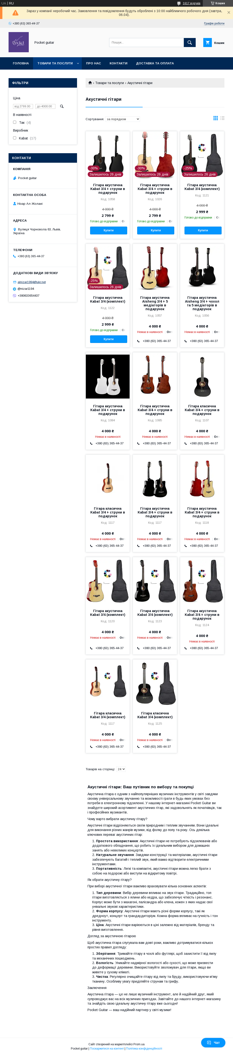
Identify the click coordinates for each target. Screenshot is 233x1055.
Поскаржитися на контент (107, 1048)
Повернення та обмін (33, 75)
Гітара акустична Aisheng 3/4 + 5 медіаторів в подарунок (155, 303)
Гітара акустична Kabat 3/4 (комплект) (202, 187)
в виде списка (222, 119)
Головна (21, 63)
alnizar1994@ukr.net (32, 282)
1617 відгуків (191, 3)
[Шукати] (190, 42)
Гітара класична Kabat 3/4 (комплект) (107, 715)
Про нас (93, 63)
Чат (213, 1043)
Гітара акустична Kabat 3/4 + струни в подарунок (107, 189)
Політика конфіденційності (144, 1048)
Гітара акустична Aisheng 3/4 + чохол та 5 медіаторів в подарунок (202, 303)
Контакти (118, 63)
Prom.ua (139, 1044)
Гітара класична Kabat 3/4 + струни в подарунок (202, 410)
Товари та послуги (55, 63)
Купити (109, 230)
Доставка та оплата (155, 63)
